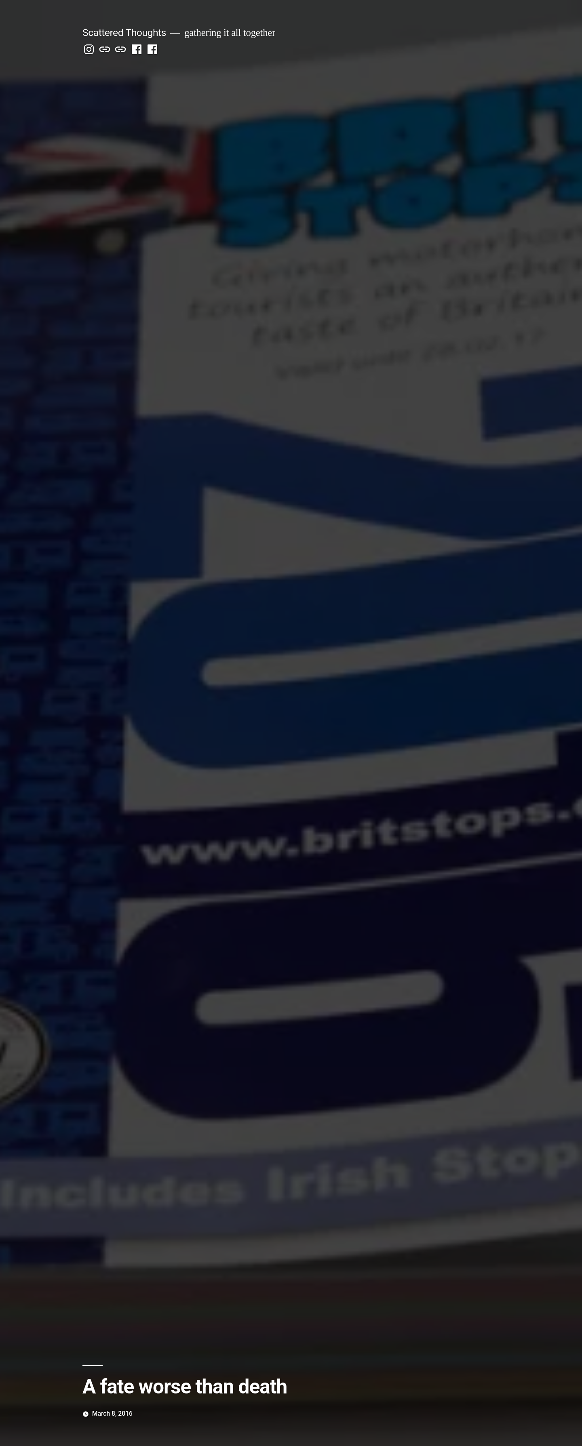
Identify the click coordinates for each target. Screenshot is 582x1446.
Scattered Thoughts (124, 32)
